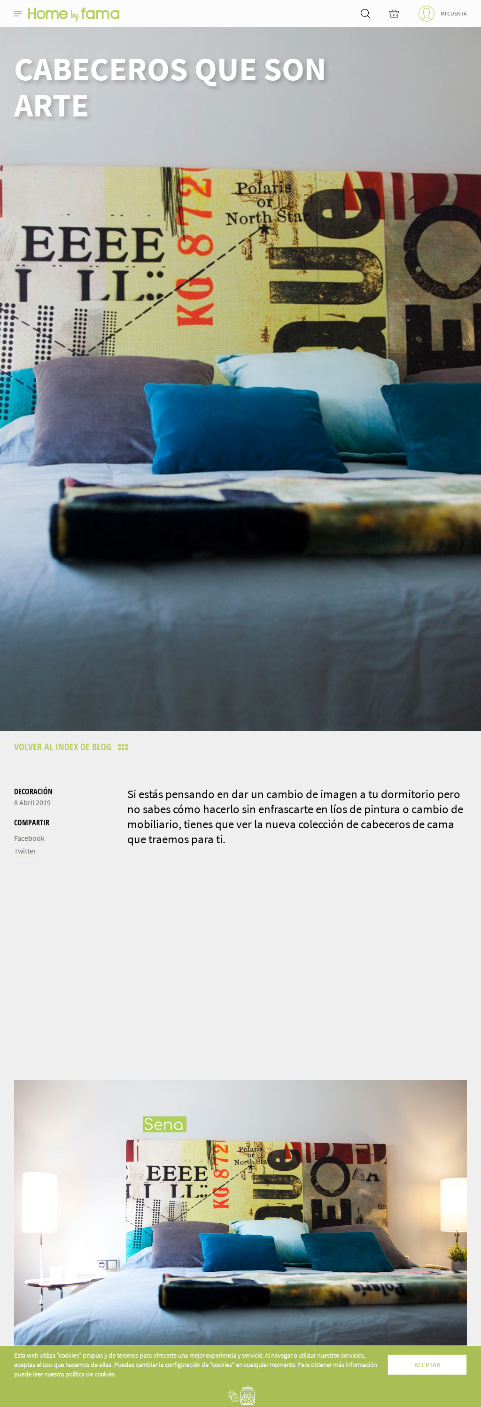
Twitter (25, 850)
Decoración (33, 791)
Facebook (29, 838)
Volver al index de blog (64, 746)
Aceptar (427, 1365)
